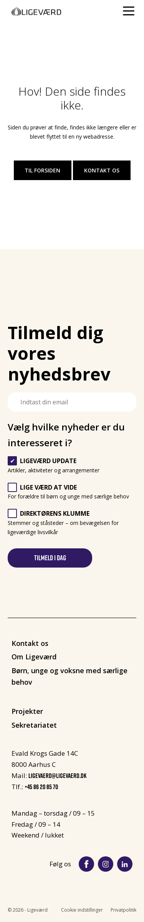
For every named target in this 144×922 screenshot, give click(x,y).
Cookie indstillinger (82, 910)
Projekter (27, 711)
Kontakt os (101, 170)
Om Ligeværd (34, 656)
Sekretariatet (34, 725)
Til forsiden (42, 170)
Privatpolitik (123, 910)
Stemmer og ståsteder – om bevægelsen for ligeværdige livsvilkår (63, 523)
